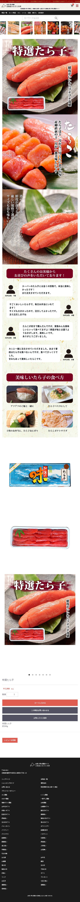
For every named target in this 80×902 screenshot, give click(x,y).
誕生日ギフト (45, 810)
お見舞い (43, 849)
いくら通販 (44, 795)
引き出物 (4, 853)
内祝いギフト (6, 810)
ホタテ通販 (5, 799)
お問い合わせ (6, 787)
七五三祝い (44, 881)
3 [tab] (36, 675)
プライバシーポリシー (8, 791)
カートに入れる (40, 703)
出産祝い (43, 838)
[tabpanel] (40, 609)
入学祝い (43, 846)
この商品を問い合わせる (40, 710)
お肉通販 (43, 802)
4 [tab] (40, 675)
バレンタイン (6, 826)
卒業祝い (4, 849)
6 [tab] (47, 675)
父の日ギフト (6, 822)
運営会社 (43, 783)
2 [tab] (33, 675)
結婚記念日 (44, 830)
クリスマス (5, 834)
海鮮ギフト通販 (6, 802)
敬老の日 (4, 869)
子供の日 (43, 869)
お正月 (4, 881)
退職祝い (43, 885)
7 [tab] (50, 675)
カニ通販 (4, 795)
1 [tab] (30, 675)
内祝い (4, 873)
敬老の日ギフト (45, 818)
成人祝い (4, 846)
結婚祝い (4, 838)
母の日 (4, 865)
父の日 (43, 865)
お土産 (4, 857)
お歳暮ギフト (45, 806)
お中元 (43, 857)
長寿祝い (4, 889)
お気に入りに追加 (40, 718)
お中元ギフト (6, 806)
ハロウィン (44, 834)
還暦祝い (4, 885)
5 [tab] (43, 675)
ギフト (43, 873)
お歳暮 (4, 861)
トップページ (6, 779)
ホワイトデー (45, 826)
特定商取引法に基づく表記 (49, 787)
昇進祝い (4, 818)
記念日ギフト (6, 814)
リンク (4, 877)
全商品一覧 (44, 779)
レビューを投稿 (10, 740)
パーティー (5, 830)
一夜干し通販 (45, 799)
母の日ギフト (45, 822)
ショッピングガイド (8, 783)
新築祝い (43, 814)
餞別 (42, 861)
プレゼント (44, 877)
